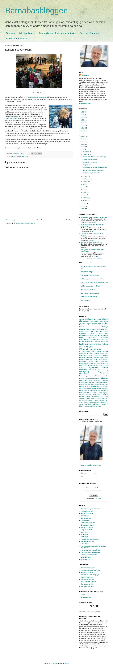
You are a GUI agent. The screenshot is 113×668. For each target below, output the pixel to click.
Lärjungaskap (84, 372)
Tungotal (101, 400)
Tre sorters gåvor (86, 300)
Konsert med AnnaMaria (90, 159)
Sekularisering (95, 396)
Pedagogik (82, 386)
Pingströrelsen (102, 388)
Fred (81, 344)
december (86, 152)
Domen (92, 333)
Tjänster (96, 400)
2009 (83, 206)
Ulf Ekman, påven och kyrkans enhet (92, 279)
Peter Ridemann (104, 386)
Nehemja (81, 384)
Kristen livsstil (84, 365)
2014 (83, 141)
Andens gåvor (94, 321)
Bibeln (81, 327)
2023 (83, 117)
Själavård (81, 398)
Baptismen (101, 323)
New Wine (87, 384)
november (86, 154)
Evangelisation (84, 339)
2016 (83, 136)
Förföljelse (98, 344)
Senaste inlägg (10, 220)
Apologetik (82, 323)
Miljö (98, 378)
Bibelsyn (105, 327)
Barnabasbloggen (36, 10)
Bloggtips (92, 329)
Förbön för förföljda (87, 527)
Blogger (66, 663)
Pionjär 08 (86, 390)
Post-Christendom (84, 392)
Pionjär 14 (105, 390)
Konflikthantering (84, 363)
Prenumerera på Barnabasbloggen (90, 465)
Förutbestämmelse (84, 351)
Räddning (88, 394)
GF (91, 351)
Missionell (83, 380)
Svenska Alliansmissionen (89, 555)
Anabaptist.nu (85, 516)
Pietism (89, 388)
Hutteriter (105, 355)
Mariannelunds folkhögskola (37, 97)
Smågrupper (89, 400)
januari (85, 200)
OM (107, 384)
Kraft (102, 363)
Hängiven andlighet (85, 357)
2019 (83, 128)
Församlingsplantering (90, 349)
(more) (94, 222)
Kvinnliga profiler (103, 365)
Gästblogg (90, 353)
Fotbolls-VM (104, 341)
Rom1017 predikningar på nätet (90, 550)
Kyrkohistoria (94, 368)
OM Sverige (84, 544)
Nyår (92, 384)
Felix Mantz (105, 339)
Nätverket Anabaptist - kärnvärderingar (94, 157)
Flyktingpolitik (89, 341)
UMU (106, 400)
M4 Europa (84, 534)
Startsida (10, 33)
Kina (97, 361)
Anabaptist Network (87, 511)
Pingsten (94, 388)
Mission (104, 378)
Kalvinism (105, 359)
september (86, 179)
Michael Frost (83, 378)
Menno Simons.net (86, 577)
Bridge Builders (85, 520)
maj (84, 189)
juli (84, 184)
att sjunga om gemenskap (99, 217)
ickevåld (81, 406)
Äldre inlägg (68, 220)
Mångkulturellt (83, 382)
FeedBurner (97, 499)
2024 (83, 115)
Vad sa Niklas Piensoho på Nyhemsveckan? (94, 282)
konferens (87, 406)
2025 (83, 112)
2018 (83, 131)
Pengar (89, 386)
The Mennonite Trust (87, 586)
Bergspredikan (103, 325)
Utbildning (96, 404)
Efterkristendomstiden (86, 335)
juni (84, 187)
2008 (83, 209)
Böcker (100, 329)
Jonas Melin (85, 75)
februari (85, 197)
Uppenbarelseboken (94, 402)
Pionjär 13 (99, 390)
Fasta (99, 339)
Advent (81, 319)
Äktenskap (97, 406)
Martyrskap (104, 374)
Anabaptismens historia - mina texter (57, 33)
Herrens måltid (104, 353)
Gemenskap (96, 351)
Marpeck (95, 374)
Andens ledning (103, 321)
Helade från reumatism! (90, 162)
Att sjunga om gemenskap (89, 297)
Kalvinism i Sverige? (87, 272)
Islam (102, 357)
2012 (83, 147)
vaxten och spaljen (96, 242)
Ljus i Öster (98, 370)
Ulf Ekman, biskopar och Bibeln (90, 286)
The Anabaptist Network (88, 582)
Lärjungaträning (103, 372)
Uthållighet (105, 404)
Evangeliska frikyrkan (87, 525)
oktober (85, 176)
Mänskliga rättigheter (101, 380)
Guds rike (105, 351)
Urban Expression (85, 404)
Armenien (94, 323)
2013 (83, 144)
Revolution (81, 394)
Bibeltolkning (84, 329)
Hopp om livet (87, 165)
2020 (83, 125)
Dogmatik (82, 333)
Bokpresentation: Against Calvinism (93, 170)
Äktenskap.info (85, 559)
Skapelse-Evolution (96, 398)
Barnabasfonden (86, 518)
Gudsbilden (82, 353)
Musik (26, 156)
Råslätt (105, 394)
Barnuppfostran (92, 325)
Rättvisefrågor (97, 394)
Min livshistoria (26, 33)
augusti (85, 181)
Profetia (94, 392)
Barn (106, 323)
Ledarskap (83, 370)
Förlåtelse (105, 344)
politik (92, 406)
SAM (88, 396)
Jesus (96, 359)
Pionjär (81, 390)
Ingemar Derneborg (87, 224)
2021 (83, 123)
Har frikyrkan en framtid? (88, 289)
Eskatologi (91, 337)
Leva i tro (91, 370)
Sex (102, 396)
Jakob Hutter (89, 359)
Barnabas (82, 325)
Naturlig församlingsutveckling (98, 382)
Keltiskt (91, 361)
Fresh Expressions (89, 344)
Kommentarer (86, 477)
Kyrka (82, 367)
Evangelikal (104, 337)
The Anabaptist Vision (87, 584)
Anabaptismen (90, 319)
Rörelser (81, 396)
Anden (87, 321)
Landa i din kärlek (11, 118)
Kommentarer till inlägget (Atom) (25, 223)
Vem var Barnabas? (90, 33)
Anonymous (84, 233)
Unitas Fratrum (83, 402)
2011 (83, 149)
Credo (83, 595)
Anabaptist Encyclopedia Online (90, 509)
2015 (83, 139)
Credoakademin (86, 597)
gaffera (55, 663)
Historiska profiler (86, 355)
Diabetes (105, 331)
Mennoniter (104, 376)
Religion (105, 392)
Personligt (95, 386)
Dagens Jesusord (96, 331)
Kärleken (105, 368)
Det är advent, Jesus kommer (90, 275)
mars (85, 195)
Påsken (100, 392)
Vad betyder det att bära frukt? (90, 293)
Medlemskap (83, 376)
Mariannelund (20, 156)
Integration (96, 357)
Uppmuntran (104, 402)
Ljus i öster (84, 532)
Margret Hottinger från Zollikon (92, 173)
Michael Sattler (92, 378)
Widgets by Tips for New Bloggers (94, 258)
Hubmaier (98, 355)
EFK (106, 333)
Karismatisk (82, 361)
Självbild (87, 398)
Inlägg (83, 473)
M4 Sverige (84, 537)
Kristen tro (94, 365)
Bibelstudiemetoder (92, 327)
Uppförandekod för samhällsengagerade (95, 167)
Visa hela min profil (85, 104)
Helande (96, 353)
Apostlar (88, 323)
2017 (83, 133)
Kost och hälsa (95, 363)
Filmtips (81, 341)
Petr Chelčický (83, 388)
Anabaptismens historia (88, 568)
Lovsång (13, 156)
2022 (83, 120)
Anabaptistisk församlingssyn (90, 575)
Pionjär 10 (93, 390)
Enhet (95, 335)
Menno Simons (94, 376)
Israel (106, 357)
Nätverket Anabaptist (16, 38)
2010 (83, 203)
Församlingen (86, 346)
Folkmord (97, 341)
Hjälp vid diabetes (86, 530)
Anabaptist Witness (87, 513)
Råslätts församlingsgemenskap (90, 552)
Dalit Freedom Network (88, 523)
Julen (100, 359)
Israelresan (82, 359)
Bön (106, 329)
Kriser (106, 363)
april (84, 192)
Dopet (100, 333)
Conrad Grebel (83, 331)
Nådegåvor (97, 384)
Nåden (103, 384)
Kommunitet (104, 361)
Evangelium (94, 339)
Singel (106, 396)
